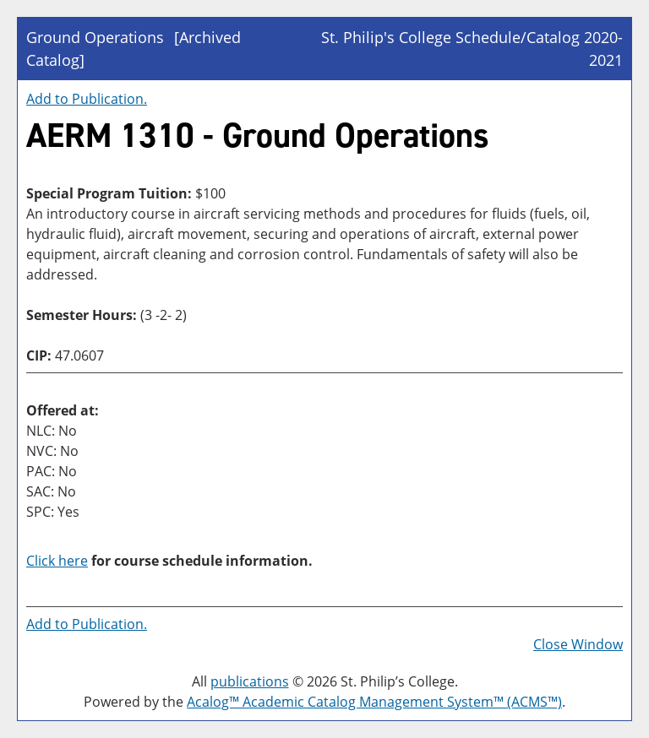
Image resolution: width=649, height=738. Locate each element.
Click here (57, 560)
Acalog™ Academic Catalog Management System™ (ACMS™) (374, 701)
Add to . (86, 99)
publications (249, 681)
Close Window (578, 644)
